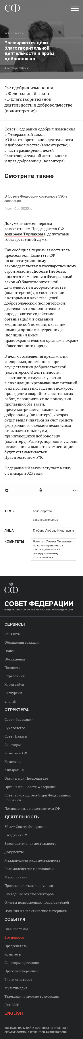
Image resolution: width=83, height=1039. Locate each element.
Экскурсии (13, 693)
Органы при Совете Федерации (30, 787)
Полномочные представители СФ (32, 808)
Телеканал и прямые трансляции (31, 996)
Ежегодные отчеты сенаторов (29, 894)
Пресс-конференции (21, 971)
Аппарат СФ (14, 770)
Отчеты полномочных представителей (36, 902)
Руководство (14, 728)
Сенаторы (12, 744)
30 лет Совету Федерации (25, 826)
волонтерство (42, 511)
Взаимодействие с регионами (29, 868)
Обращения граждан (21, 642)
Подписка (12, 667)
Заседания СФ (15, 835)
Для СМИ (11, 1004)
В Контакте (6, 490)
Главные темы (16, 929)
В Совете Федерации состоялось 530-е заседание (35, 198)
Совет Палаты (15, 736)
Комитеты (12, 954)
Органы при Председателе (26, 778)
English (10, 701)
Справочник (14, 676)
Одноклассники (41, 490)
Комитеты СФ (15, 753)
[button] (74, 9)
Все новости (13, 33)
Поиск (9, 651)
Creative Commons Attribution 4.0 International (36, 1032)
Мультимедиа (15, 988)
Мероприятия (15, 877)
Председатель (15, 946)
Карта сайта (14, 684)
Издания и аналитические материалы (36, 911)
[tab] (41, 490)
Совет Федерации (19, 719)
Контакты (12, 634)
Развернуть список (76, 490)
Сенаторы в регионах (22, 962)
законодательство (45, 520)
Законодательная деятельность (30, 843)
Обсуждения (14, 659)
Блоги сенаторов (18, 979)
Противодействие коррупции (28, 885)
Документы (14, 852)
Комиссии (12, 761)
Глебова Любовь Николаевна (53, 530)
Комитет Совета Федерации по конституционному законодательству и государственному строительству (53, 549)
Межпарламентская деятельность (32, 860)
